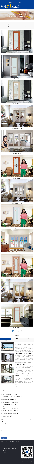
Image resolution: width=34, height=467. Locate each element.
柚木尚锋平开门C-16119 (17, 55)
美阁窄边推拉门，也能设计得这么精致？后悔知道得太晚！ (15, 398)
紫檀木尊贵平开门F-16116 (17, 179)
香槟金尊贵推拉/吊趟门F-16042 (17, 254)
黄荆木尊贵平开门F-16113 (17, 329)
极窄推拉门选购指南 (19, 344)
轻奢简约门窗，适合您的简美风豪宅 (11, 401)
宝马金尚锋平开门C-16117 (17, 105)
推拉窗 (25, 23)
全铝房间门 (25, 27)
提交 (4, 440)
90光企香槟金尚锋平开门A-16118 (17, 80)
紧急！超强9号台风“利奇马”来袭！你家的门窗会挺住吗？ (15, 403)
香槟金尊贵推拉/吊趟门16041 (17, 304)
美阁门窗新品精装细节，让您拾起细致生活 (12, 416)
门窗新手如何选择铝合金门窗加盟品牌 (23, 377)
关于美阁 (3, 443)
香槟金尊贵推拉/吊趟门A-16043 (17, 204)
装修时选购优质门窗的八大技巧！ (11, 400)
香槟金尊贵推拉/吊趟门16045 (17, 154)
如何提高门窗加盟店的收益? (10, 419)
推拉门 (8, 25)
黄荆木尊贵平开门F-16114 (17, 279)
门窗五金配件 (25, 29)
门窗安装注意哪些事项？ (9, 395)
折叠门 (8, 27)
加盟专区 (20, 2)
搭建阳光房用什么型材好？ (10, 417)
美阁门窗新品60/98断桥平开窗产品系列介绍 (13, 406)
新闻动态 (8, 443)
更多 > (17, 388)
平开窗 (8, 23)
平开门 (25, 25)
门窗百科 (3, 392)
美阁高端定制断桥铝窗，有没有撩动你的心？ (13, 414)
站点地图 (24, 2)
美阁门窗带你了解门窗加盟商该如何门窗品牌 (24, 366)
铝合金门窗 (13, 443)
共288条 (9, 332)
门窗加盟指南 (20, 443)
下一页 (20, 332)
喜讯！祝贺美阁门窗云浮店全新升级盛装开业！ (13, 411)
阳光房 (8, 29)
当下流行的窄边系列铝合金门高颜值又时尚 (12, 412)
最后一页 (23, 332)
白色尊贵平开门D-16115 (17, 229)
